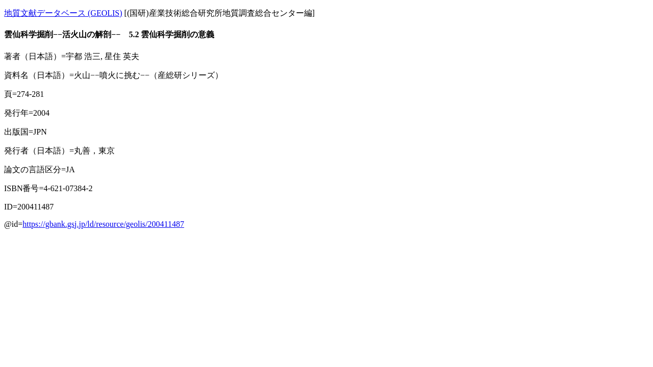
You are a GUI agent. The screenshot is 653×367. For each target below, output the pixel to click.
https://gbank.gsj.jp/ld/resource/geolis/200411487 (103, 224)
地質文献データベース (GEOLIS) (63, 13)
